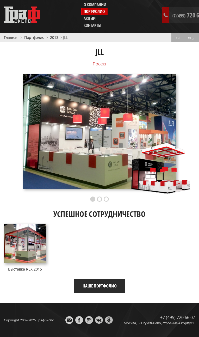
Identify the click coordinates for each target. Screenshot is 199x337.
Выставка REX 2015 (25, 269)
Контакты (92, 25)
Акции (90, 18)
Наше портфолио (100, 286)
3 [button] (106, 199)
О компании (95, 5)
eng (191, 37)
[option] (99, 131)
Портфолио (94, 11)
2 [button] (99, 199)
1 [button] (92, 199)
